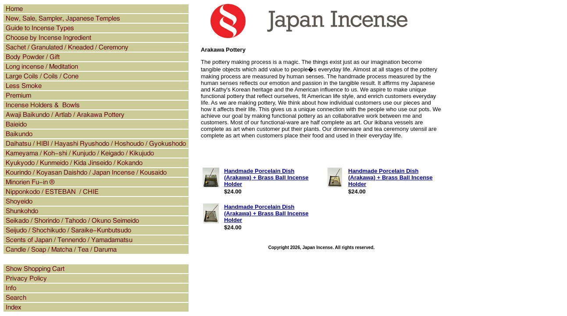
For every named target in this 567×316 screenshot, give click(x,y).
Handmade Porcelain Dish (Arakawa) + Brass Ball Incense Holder (266, 177)
